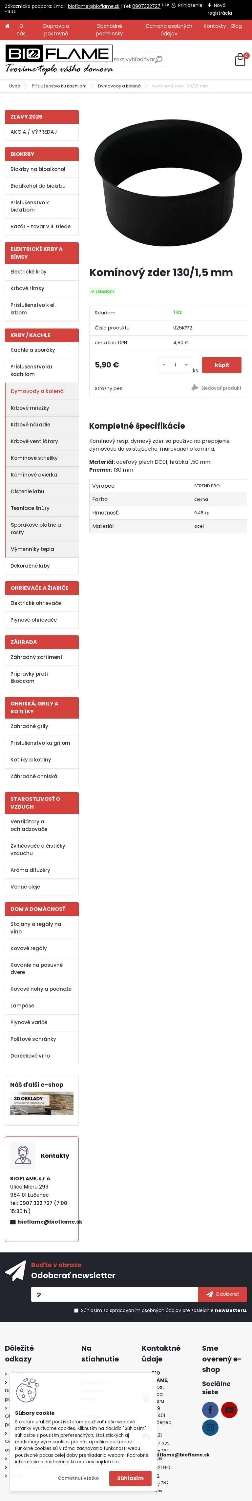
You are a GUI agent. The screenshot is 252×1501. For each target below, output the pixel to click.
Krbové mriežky (30, 407)
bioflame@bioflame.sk (93, 6)
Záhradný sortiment (36, 657)
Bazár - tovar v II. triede (40, 226)
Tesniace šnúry (30, 508)
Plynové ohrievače (33, 619)
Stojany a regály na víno (35, 928)
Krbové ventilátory (34, 441)
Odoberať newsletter (73, 1275)
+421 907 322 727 (161, 1443)
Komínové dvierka (34, 474)
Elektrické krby (28, 271)
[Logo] (59, 59)
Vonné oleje (25, 886)
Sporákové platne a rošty (36, 528)
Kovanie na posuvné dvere (36, 969)
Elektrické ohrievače (35, 603)
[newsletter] (223, 1294)
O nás (21, 30)
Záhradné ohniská (33, 776)
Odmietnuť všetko (78, 1478)
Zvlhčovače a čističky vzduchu (37, 849)
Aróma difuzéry (30, 870)
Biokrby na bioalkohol (37, 169)
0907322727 (146, 6)
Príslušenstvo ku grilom (40, 743)
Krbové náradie (30, 424)
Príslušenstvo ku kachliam (59, 86)
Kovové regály (28, 948)
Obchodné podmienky (109, 30)
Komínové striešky (34, 458)
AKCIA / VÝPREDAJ (33, 131)
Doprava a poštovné (56, 30)
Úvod (14, 86)
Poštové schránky (33, 1039)
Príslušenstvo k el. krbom (32, 309)
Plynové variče (28, 1022)
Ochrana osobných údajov (169, 30)
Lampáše (22, 1005)
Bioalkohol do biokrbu (38, 185)
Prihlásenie (190, 5)
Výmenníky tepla (32, 549)
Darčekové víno (30, 1055)
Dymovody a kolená (119, 86)
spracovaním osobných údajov (145, 1310)
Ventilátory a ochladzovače (28, 825)
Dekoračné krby (30, 565)
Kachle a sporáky (32, 350)
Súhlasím (130, 1478)
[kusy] (174, 365)
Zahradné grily (29, 726)
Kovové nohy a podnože (41, 988)
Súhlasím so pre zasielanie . (164, 1310)
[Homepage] (7, 26)
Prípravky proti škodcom (29, 677)
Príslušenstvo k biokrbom (29, 206)
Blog (236, 26)
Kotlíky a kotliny (30, 759)
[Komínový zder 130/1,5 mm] (168, 182)
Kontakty (215, 26)
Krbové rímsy (27, 288)
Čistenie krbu (27, 491)
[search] (158, 62)
